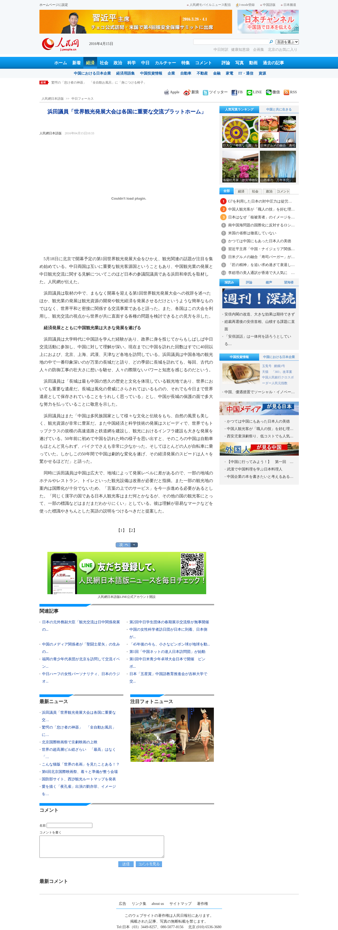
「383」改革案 (282, 372)
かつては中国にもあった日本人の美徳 (259, 241)
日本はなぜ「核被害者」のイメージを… (261, 217)
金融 (216, 73)
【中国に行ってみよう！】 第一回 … (260, 462)
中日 (145, 63)
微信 (273, 92)
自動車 (185, 73)
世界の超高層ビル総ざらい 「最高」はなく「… (79, 753)
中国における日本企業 (92, 73)
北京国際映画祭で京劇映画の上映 (69, 742)
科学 (131, 63)
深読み (229, 282)
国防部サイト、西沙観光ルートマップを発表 (79, 779)
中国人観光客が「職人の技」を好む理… (261, 209)
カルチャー (165, 63)
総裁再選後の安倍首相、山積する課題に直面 (259, 325)
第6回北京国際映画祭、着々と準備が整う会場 (80, 772)
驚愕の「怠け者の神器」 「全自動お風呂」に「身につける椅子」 (99, 82)
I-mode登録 (245, 5)
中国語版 (268, 5)
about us (158, 904)
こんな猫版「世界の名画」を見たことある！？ (81, 764)
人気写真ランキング (239, 109)
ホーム (60, 63)
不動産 (202, 73)
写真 (239, 63)
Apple (171, 92)
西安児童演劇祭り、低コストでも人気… (260, 436)
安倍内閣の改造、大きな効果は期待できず (259, 314)
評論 (226, 63)
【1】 (121, 530)
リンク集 (139, 904)
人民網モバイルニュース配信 (209, 5)
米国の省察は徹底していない (252, 233)
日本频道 (288, 5)
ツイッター (215, 92)
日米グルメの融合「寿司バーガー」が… (261, 257)
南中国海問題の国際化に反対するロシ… (261, 225)
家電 (229, 73)
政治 (118, 63)
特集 (185, 63)
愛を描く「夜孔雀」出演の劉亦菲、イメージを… (79, 790)
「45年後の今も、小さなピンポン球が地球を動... (169, 644)
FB (237, 92)
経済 (90, 63)
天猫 (265, 372)
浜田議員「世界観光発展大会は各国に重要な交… (79, 716)
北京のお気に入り (283, 50)
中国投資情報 (151, 73)
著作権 (202, 904)
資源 (262, 73)
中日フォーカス (82, 98)
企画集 (259, 50)
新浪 (191, 92)
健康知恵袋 (241, 50)
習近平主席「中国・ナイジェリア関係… (261, 249)
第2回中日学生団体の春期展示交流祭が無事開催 (169, 622)
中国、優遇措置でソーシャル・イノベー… (259, 392)
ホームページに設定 (53, 5)
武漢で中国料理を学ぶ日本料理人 (254, 469)
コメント (203, 63)
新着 (76, 63)
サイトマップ (180, 904)
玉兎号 (267, 366)
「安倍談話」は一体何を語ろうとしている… (257, 340)
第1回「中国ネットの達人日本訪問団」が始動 (167, 652)
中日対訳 (221, 50)
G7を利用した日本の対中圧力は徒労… (260, 201)
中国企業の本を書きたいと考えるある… (260, 477)
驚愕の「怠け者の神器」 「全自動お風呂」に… (79, 731)
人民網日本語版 (53, 98)
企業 (171, 73)
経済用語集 (125, 73)
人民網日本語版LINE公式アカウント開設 (126, 575)
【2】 (132, 530)
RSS (290, 92)
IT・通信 (246, 73)
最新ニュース (53, 701)
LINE (254, 92)
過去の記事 (273, 63)
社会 (104, 63)
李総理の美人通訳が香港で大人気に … (261, 273)
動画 (253, 63)
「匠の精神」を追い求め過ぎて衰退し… (261, 265)
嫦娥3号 (279, 366)
